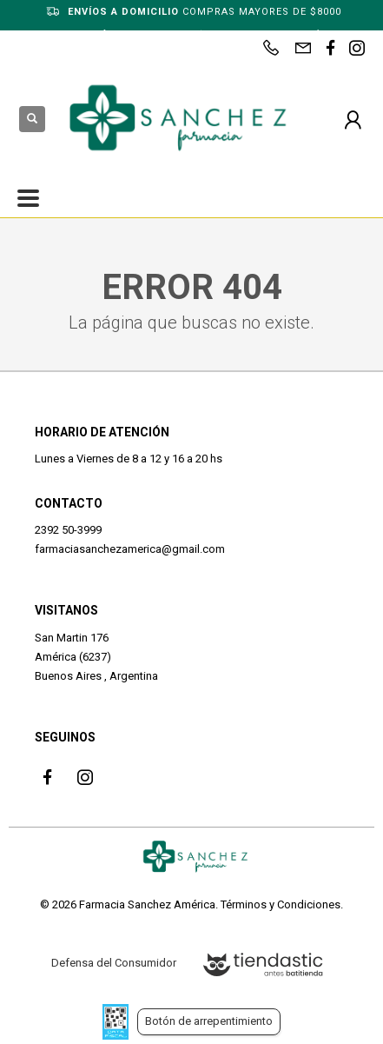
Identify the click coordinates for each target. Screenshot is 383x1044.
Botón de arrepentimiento (209, 1020)
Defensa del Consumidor (113, 962)
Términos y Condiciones (280, 904)
